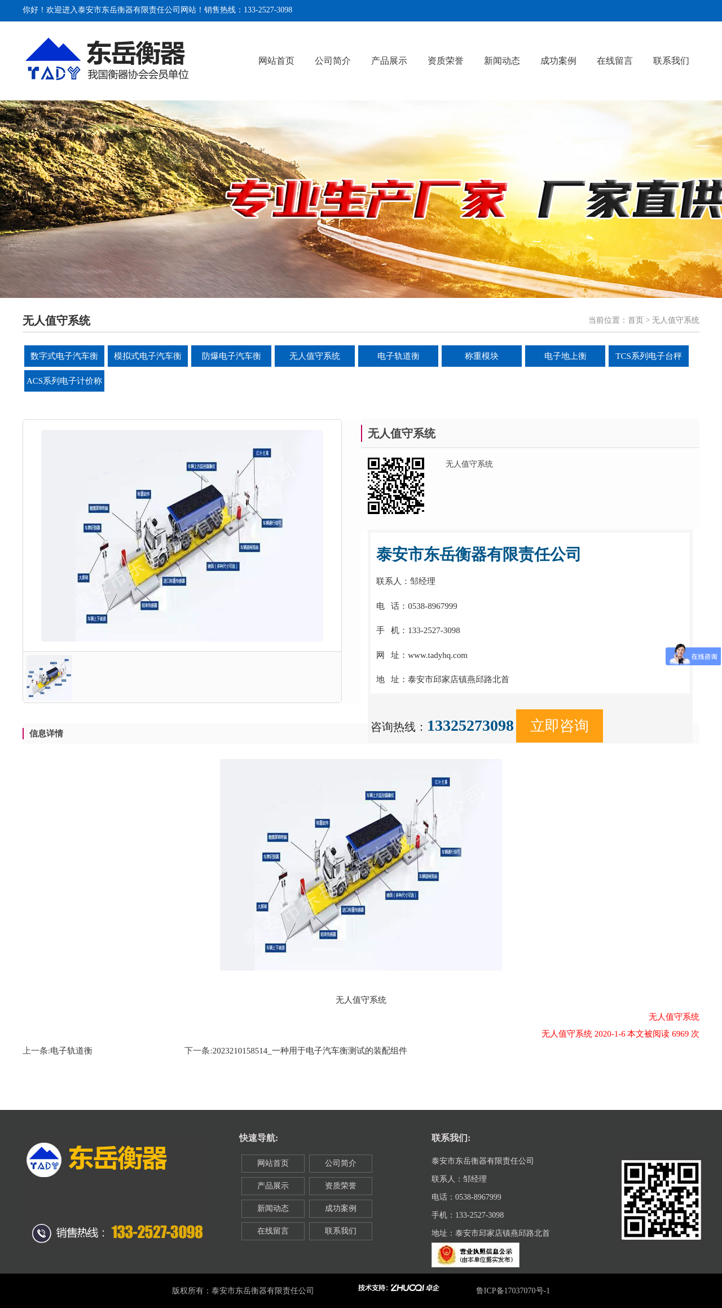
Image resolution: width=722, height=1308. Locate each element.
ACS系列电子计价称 (64, 380)
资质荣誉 (446, 60)
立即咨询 (559, 726)
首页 (636, 320)
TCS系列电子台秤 (648, 356)
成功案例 (558, 60)
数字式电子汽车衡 (64, 356)
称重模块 (482, 356)
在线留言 (615, 60)
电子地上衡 (565, 356)
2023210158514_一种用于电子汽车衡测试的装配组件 (310, 1050)
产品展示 (389, 60)
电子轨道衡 (398, 356)
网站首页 (276, 60)
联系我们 (671, 60)
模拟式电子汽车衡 (148, 356)
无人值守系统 (314, 356)
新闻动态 (502, 60)
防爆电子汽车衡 (231, 356)
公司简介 (333, 60)
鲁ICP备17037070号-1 (513, 1291)
